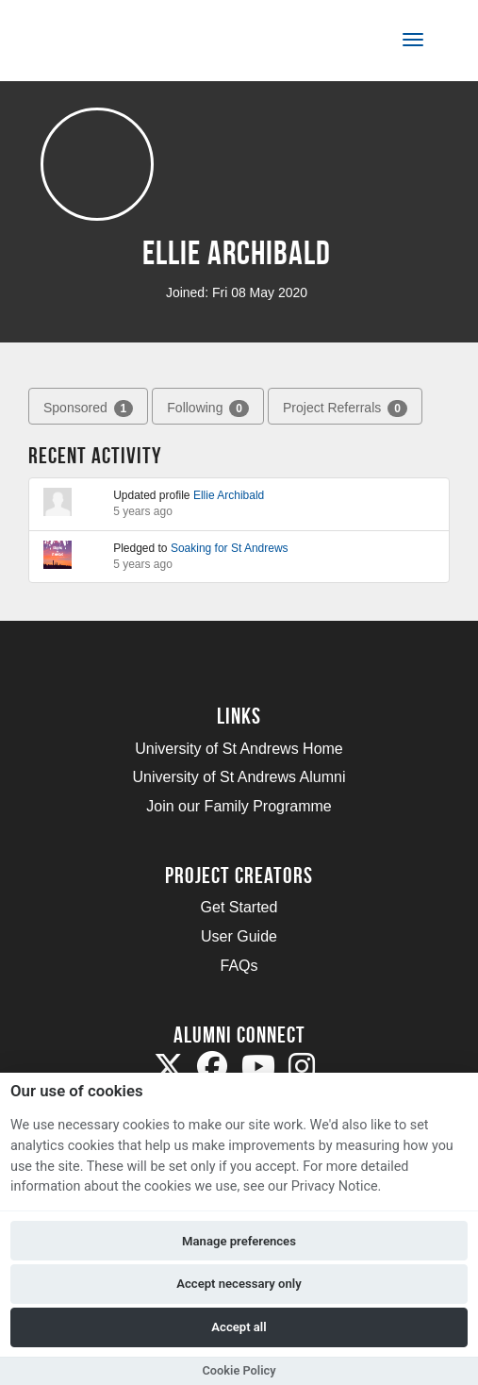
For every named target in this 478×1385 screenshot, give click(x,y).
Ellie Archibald (228, 495)
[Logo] (107, 44)
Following (208, 408)
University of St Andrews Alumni (239, 777)
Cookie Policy (238, 1370)
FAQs (238, 966)
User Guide (239, 936)
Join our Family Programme (239, 806)
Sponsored (88, 408)
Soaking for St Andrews (229, 548)
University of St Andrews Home (239, 749)
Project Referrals (345, 408)
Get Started (239, 907)
